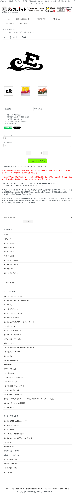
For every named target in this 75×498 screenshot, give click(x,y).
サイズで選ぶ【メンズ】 (11, 390)
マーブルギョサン (9, 305)
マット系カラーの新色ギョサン (14, 434)
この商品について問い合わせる (17, 121)
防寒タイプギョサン (10, 369)
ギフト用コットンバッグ (11, 260)
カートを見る (8, 23)
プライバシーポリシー (52, 489)
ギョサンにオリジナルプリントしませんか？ (18, 438)
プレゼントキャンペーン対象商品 (14, 403)
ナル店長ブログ (38, 19)
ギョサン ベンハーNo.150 (12, 330)
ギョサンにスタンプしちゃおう (17, 32)
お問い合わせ (54, 19)
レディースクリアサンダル (12, 339)
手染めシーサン (9, 343)
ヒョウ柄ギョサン (9, 326)
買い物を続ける (12, 123)
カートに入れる (37, 161)
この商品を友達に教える (14, 119)
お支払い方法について (11, 459)
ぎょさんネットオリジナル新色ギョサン (16, 300)
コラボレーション (9, 252)
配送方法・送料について (11, 463)
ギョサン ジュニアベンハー (13, 335)
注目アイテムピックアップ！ (13, 296)
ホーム (6, 19)
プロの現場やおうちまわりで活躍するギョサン (19, 347)
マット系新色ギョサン (11, 309)
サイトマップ (8, 442)
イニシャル (12, 29)
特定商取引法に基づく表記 (34, 489)
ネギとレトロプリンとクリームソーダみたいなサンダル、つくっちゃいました (29, 399)
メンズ (6, 234)
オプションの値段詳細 (14, 115)
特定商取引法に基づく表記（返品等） (19, 117)
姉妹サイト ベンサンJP (12, 455)
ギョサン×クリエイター (11, 318)
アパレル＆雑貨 (9, 256)
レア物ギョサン (9, 407)
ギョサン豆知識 (9, 429)
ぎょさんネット (39, 492)
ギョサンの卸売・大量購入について (15, 421)
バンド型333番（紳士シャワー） (14, 386)
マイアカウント (24, 23)
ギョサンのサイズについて (12, 425)
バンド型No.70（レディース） (13, 377)
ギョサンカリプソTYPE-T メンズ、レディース (19, 322)
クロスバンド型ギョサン (11, 360)
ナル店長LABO (9, 269)
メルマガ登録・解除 (10, 468)
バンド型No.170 (9, 373)
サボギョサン (8, 364)
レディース (7, 239)
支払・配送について (21, 19)
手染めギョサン (9, 247)
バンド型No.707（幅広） (12, 382)
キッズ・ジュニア (9, 243)
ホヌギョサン (8, 356)
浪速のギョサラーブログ (11, 451)
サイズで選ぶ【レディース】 (13, 394)
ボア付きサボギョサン (11, 273)
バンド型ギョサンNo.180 (12, 352)
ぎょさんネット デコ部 (11, 264)
